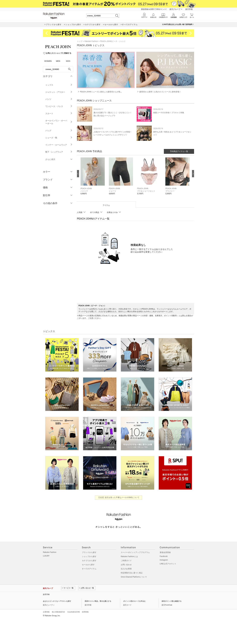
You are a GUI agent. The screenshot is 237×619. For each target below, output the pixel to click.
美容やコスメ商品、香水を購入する (98, 601)
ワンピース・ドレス (58, 106)
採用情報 (85, 612)
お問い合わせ (126, 565)
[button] (93, 178)
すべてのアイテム (89, 569)
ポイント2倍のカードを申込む (134, 601)
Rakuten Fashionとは (129, 556)
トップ (79, 41)
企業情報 (46, 612)
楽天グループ (174, 9)
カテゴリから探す (89, 561)
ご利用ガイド (126, 561)
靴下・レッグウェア (58, 151)
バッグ (58, 130)
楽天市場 (189, 9)
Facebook (164, 556)
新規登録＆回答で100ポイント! (153, 9)
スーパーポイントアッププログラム (135, 552)
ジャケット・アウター (58, 92)
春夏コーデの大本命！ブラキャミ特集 (168, 113)
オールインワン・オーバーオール (58, 122)
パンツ (58, 99)
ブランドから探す (89, 552)
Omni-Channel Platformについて (134, 577)
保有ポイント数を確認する (172, 601)
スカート (58, 113)
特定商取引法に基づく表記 (132, 573)
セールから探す (88, 565)
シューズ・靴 (58, 137)
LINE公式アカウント (168, 564)
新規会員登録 (165, 552)
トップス (58, 85)
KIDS (68, 61)
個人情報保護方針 (58, 612)
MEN (58, 61)
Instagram (164, 560)
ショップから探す (89, 556)
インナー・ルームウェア (58, 144)
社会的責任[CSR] (73, 612)
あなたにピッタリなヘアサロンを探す (57, 601)
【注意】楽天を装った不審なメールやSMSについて (119, 497)
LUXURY (46, 556)
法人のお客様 (126, 569)
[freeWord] (58, 69)
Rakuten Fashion (91, 41)
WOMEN (48, 61)
